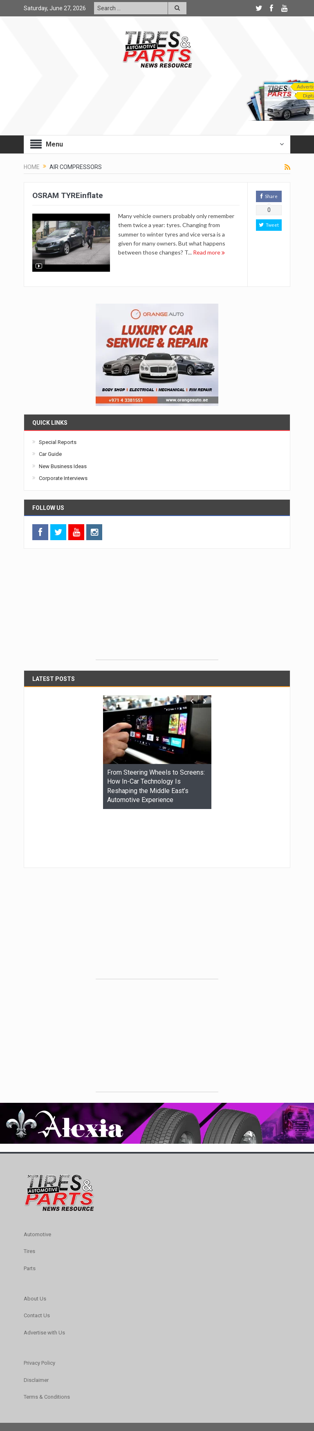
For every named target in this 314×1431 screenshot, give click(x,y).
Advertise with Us (44, 1282)
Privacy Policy (39, 1312)
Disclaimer (36, 1330)
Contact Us (37, 1265)
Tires (29, 1201)
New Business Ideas (63, 466)
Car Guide (50, 454)
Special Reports (57, 442)
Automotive (37, 1184)
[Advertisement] (157, 608)
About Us (35, 1248)
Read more (209, 252)
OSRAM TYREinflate (67, 195)
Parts (30, 1218)
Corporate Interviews (63, 478)
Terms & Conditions (47, 1346)
